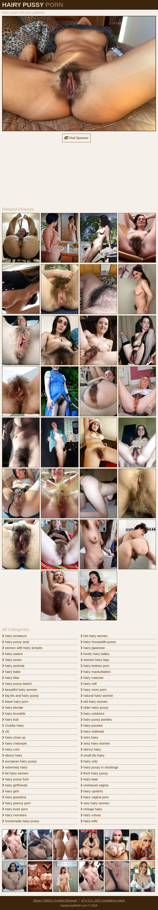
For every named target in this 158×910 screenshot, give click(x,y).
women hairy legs (95, 660)
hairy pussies (92, 725)
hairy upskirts (92, 791)
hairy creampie (14, 743)
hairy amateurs (14, 636)
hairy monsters (14, 815)
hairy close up (13, 737)
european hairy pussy (19, 761)
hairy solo (89, 761)
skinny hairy (91, 749)
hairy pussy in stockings (99, 767)
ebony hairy (12, 755)
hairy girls (10, 791)
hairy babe (11, 672)
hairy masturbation (96, 672)
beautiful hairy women (19, 689)
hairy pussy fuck (15, 779)
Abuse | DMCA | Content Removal (55, 900)
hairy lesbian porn (95, 666)
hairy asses (12, 660)
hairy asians (12, 654)
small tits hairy (93, 755)
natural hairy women (97, 695)
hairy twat (89, 779)
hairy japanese (93, 648)
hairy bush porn (15, 809)
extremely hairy (14, 767)
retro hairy (89, 737)
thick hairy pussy (94, 773)
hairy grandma (14, 797)
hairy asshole (13, 666)
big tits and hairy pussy (20, 695)
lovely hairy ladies (95, 654)
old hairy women (94, 701)
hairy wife (89, 821)
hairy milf (89, 683)
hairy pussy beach (17, 683)
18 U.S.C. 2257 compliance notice (103, 900)
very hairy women (95, 803)
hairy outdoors (93, 713)
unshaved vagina (94, 785)
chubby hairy (13, 725)
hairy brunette (13, 713)
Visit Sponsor (76, 138)
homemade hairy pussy (20, 821)
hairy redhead (92, 731)
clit (5, 731)
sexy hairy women (95, 743)
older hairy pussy (94, 707)
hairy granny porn (16, 803)
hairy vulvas (91, 815)
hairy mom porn (94, 689)
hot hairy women (94, 636)
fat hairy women (15, 773)
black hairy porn (15, 701)
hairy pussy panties (96, 719)
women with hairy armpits (22, 648)
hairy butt (10, 719)
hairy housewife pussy (98, 642)
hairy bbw (10, 678)
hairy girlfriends (14, 785)
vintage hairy (91, 809)
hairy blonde (12, 707)
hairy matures (92, 678)
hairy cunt (10, 749)
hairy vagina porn (95, 797)
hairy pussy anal (15, 642)
